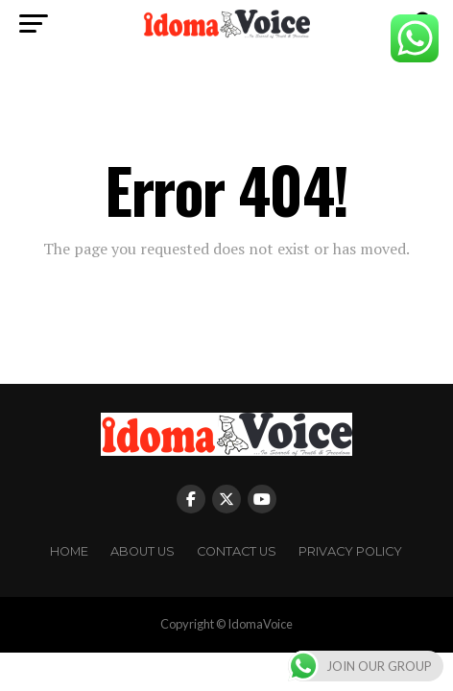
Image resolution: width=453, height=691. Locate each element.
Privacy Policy (350, 551)
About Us (142, 551)
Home (69, 551)
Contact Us (236, 551)
